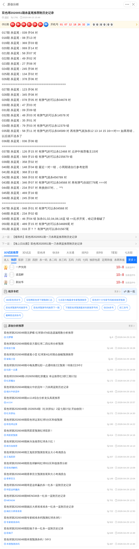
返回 (3, 4)
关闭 (133, 4)
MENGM (9, 500)
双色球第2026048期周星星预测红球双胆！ (69, 432)
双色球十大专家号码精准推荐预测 (108, 300)
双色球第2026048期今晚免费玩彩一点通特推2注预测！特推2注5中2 (69, 367)
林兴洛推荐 (10, 446)
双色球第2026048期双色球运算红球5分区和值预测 (69, 422)
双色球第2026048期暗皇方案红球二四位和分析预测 (69, 345)
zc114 (8, 402)
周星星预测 (10, 435)
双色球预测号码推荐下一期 (46, 307)
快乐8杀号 (109, 307)
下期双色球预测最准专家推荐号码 (81, 307)
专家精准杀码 (12, 522)
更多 (127, 4)
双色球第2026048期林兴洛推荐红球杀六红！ (69, 443)
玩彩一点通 (10, 370)
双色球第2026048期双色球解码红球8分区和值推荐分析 (69, 465)
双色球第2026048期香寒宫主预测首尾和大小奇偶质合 (69, 476)
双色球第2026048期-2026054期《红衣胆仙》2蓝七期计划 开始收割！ (69, 411)
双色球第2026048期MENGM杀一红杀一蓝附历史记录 (69, 498)
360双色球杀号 (13, 300)
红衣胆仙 (9, 413)
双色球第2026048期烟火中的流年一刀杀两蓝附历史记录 (69, 389)
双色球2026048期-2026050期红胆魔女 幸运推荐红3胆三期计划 (69, 378)
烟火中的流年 (12, 391)
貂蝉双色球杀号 (13, 315)
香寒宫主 (9, 478)
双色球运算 (10, 424)
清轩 (5, 17)
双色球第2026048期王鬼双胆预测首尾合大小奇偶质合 (69, 454)
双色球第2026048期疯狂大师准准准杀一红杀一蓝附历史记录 (69, 509)
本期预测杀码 (12, 544)
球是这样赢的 (12, 489)
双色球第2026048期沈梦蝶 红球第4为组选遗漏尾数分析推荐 (69, 335)
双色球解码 (10, 467)
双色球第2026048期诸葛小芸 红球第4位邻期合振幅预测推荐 (69, 356)
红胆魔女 (9, 380)
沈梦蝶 (8, 337)
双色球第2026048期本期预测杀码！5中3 (69, 541)
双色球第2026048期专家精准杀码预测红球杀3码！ (69, 520)
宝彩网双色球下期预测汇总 (39, 300)
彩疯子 (8, 533)
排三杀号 (123, 307)
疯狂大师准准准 (13, 511)
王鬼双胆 (9, 457)
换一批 (129, 291)
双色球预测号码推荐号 (17, 307)
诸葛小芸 (9, 359)
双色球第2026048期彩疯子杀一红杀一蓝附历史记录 (69, 530)
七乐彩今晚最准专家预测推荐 (72, 300)
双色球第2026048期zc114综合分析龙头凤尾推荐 (69, 400)
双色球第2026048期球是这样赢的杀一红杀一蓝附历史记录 (69, 487)
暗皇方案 (9, 348)
